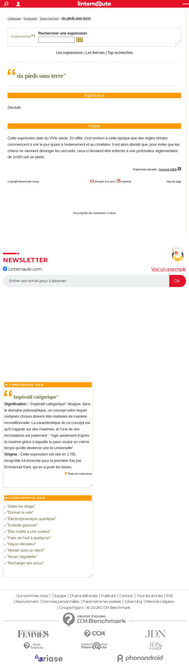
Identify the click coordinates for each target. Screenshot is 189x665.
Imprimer (126, 181)
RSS (169, 596)
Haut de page (173, 181)
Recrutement (27, 602)
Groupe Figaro (71, 608)
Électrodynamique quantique (31, 518)
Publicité (108, 596)
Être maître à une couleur (28, 531)
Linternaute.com (22, 269)
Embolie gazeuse (22, 525)
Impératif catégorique (34, 396)
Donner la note (20, 512)
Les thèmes (95, 52)
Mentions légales (160, 602)
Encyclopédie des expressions (89, 213)
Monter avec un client (25, 550)
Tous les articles (149, 596)
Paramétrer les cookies (102, 602)
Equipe (60, 596)
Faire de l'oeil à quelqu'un (28, 538)
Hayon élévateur (21, 544)
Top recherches (120, 52)
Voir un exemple (168, 269)
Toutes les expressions (79, 473)
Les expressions (69, 52)
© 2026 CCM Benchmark (108, 608)
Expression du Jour (26, 384)
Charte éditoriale (84, 596)
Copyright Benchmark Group (23, 181)
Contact (111, 213)
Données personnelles (60, 602)
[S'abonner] (94, 281)
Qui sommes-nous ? (33, 596)
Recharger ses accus (25, 563)
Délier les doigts (21, 506)
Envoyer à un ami (104, 181)
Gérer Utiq (133, 602)
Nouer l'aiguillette (22, 556)
